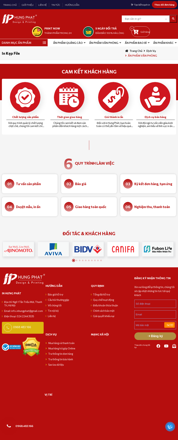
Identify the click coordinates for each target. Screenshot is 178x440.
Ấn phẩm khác (163, 42)
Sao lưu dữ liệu (56, 364)
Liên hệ (52, 316)
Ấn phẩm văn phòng (103, 42)
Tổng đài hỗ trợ (101, 294)
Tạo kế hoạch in (142, 4)
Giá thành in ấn (113, 117)
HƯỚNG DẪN (72, 4)
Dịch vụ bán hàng (155, 117)
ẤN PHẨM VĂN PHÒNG (142, 55)
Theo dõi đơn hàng (164, 4)
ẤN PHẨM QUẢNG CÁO (68, 42)
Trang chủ (136, 50)
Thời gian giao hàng (69, 117)
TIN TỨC (55, 4)
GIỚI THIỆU (28, 4)
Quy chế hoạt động (103, 299)
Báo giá (80, 184)
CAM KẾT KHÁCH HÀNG (89, 71)
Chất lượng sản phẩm (25, 117)
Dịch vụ (151, 50)
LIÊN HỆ (42, 4)
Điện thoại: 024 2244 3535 (19, 316)
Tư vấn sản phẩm (28, 184)
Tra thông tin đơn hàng (60, 353)
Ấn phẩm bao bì (136, 42)
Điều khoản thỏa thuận (105, 305)
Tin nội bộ (53, 310)
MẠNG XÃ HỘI (100, 334)
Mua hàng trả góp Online (61, 348)
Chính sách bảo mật (104, 310)
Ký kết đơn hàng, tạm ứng (153, 184)
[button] (169, 252)
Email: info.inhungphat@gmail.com (23, 310)
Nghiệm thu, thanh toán (152, 207)
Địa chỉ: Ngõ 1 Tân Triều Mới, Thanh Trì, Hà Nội (23, 303)
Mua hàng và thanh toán (61, 343)
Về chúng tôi (55, 305)
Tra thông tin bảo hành (60, 359)
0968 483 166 (22, 327)
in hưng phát (11, 293)
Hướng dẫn (54, 285)
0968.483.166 (24, 426)
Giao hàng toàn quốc (90, 207)
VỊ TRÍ (48, 394)
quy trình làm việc (94, 163)
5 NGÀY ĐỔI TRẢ (106, 28)
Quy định (97, 285)
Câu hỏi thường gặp (58, 299)
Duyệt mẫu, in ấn (28, 207)
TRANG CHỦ (10, 4)
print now (52, 28)
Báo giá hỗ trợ (55, 294)
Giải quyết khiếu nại (103, 316)
